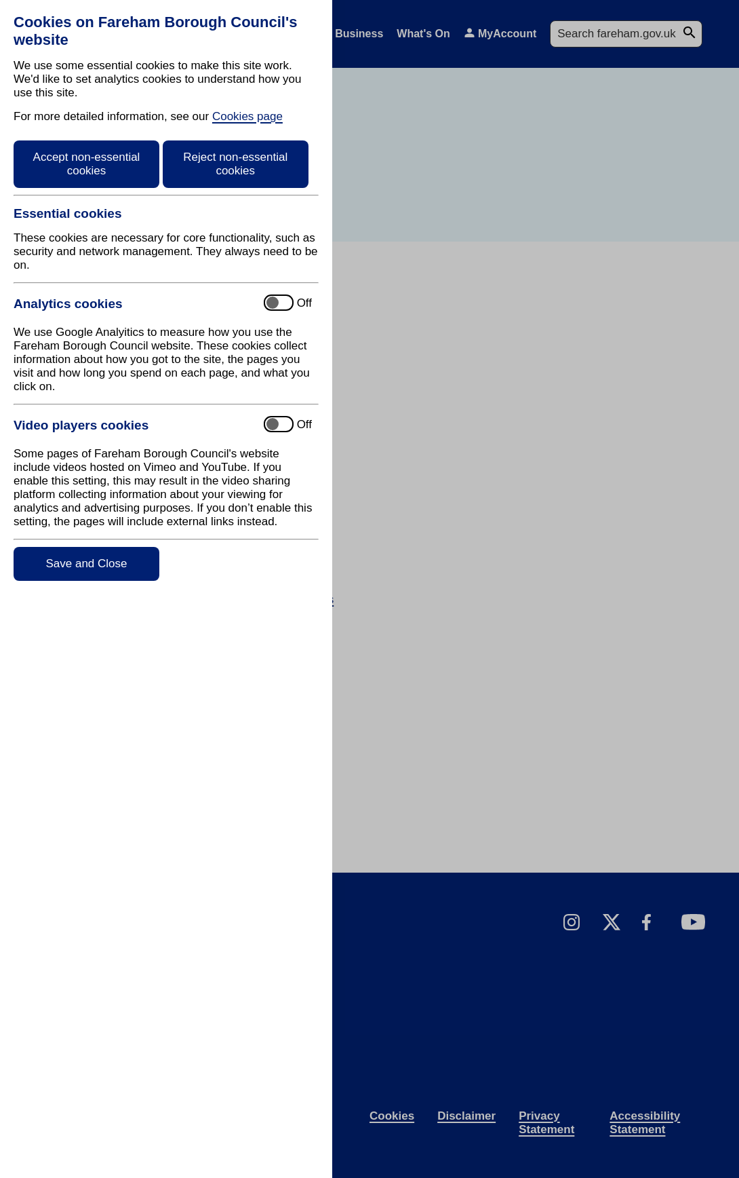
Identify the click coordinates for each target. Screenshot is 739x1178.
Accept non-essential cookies (86, 164)
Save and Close (86, 563)
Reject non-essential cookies (235, 164)
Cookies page (247, 116)
